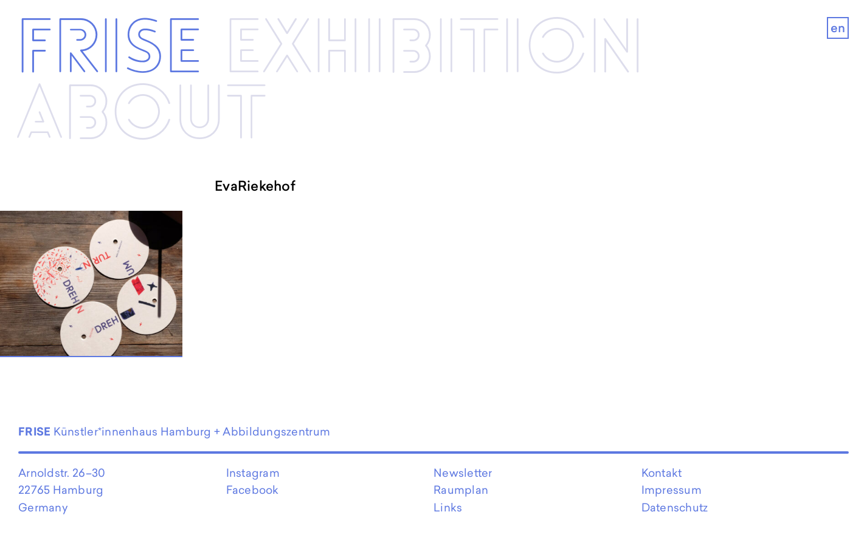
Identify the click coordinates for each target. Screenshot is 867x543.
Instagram (253, 472)
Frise (109, 50)
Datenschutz (674, 507)
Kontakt (661, 472)
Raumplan (461, 489)
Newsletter (463, 472)
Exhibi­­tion (434, 50)
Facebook (252, 489)
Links (448, 507)
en (838, 27)
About (142, 116)
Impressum (671, 489)
